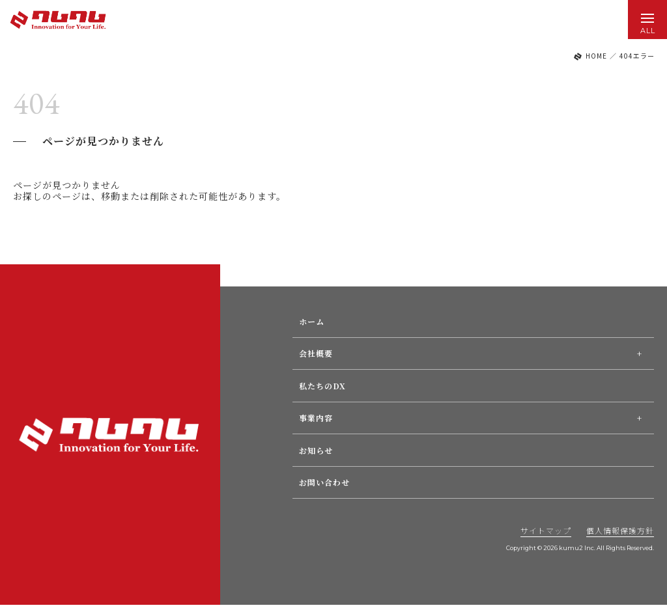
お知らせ (316, 450)
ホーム (311, 321)
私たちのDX (322, 385)
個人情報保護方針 (620, 530)
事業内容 (316, 417)
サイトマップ (545, 530)
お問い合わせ (324, 482)
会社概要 (316, 353)
